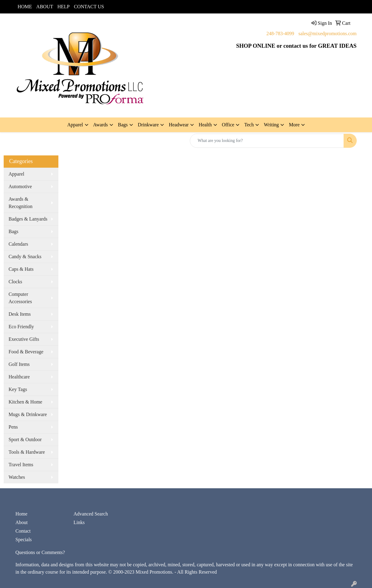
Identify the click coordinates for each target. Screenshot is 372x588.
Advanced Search (91, 513)
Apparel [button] (75, 124)
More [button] (294, 124)
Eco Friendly (21, 326)
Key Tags (18, 389)
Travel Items (21, 464)
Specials (24, 539)
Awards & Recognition (20, 202)
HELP (63, 6)
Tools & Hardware (27, 452)
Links (79, 522)
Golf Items (19, 364)
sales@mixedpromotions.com (327, 33)
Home (22, 513)
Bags (13, 231)
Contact (23, 531)
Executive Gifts (24, 339)
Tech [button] (249, 124)
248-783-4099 (280, 33)
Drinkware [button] (148, 124)
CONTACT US (89, 6)
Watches (17, 477)
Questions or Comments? (40, 552)
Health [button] (205, 124)
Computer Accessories (20, 298)
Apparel (16, 174)
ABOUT (44, 6)
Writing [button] (271, 124)
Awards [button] (100, 124)
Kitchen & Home (25, 401)
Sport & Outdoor (25, 439)
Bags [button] (123, 124)
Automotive (20, 186)
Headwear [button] (179, 124)
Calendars (18, 244)
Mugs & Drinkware (28, 414)
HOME (25, 6)
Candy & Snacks (25, 256)
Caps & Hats (21, 269)
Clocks (15, 281)
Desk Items (20, 314)
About (22, 522)
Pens (13, 427)
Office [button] (228, 124)
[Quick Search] (267, 141)
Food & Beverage (26, 351)
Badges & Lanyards (28, 218)
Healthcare (19, 376)
